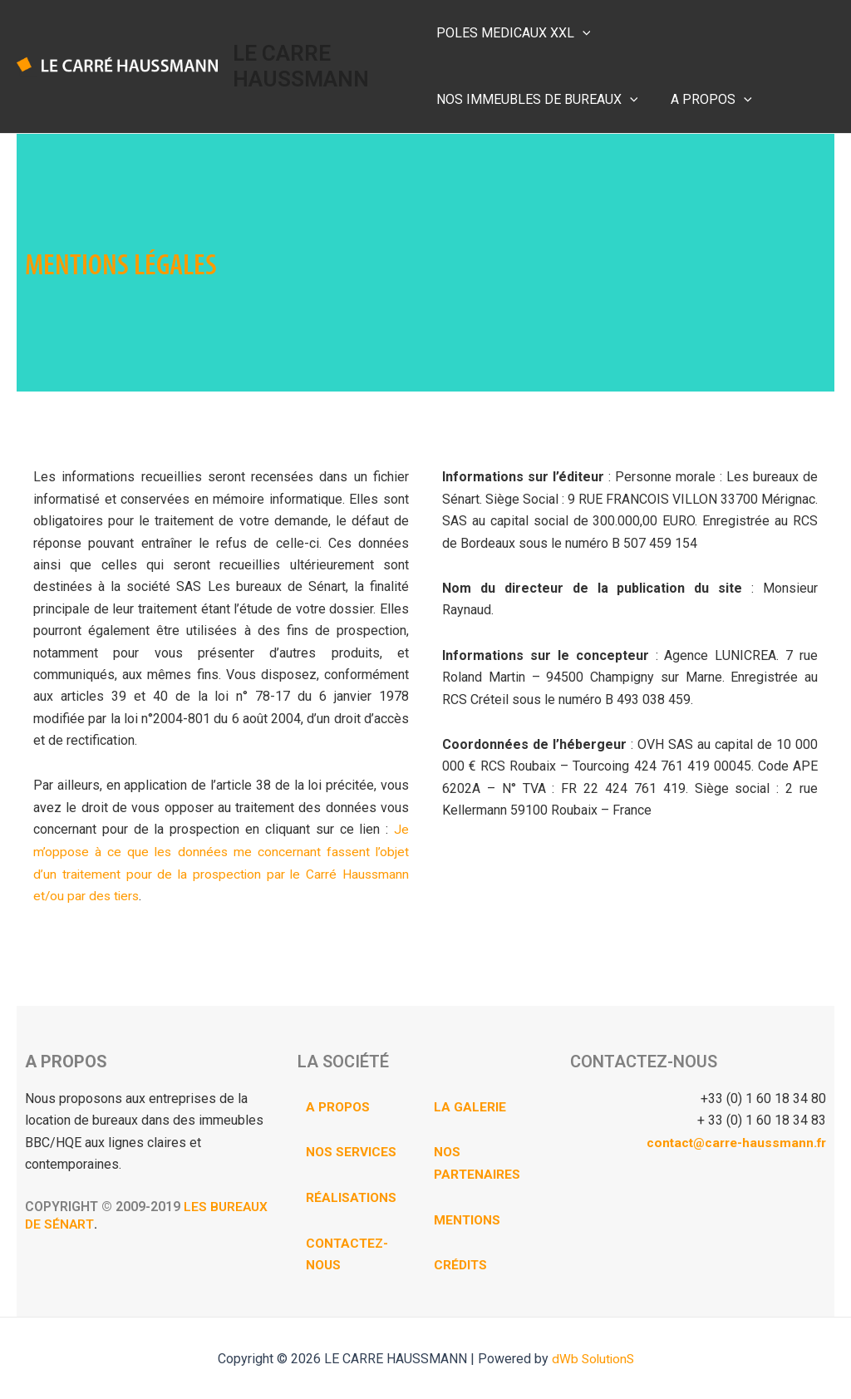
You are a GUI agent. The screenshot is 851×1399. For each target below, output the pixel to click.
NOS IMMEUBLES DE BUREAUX (718, 33)
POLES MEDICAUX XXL (513, 33)
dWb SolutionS (593, 1357)
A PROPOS (477, 100)
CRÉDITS (461, 1263)
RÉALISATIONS (352, 1196)
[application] (582, 33)
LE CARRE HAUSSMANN (302, 66)
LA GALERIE (470, 1106)
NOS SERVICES (351, 1151)
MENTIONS (468, 1218)
